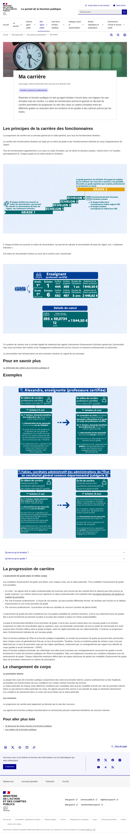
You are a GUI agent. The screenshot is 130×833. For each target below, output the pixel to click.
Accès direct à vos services (99, 5)
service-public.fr (88, 800)
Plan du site (7, 819)
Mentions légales (50, 819)
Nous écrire (120, 5)
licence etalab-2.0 (86, 830)
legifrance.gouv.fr (108, 800)
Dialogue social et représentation (75, 25)
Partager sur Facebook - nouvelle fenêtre (19, 747)
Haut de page (120, 746)
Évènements (50, 781)
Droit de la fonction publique (56, 25)
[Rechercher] (100, 12)
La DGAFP (16, 24)
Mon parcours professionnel (36, 35)
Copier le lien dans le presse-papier (34, 747)
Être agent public (42, 25)
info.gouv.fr (70, 800)
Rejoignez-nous (8, 781)
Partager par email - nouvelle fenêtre (26, 747)
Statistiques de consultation (79, 819)
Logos (95, 819)
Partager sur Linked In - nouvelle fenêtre (5, 747)
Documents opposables (30, 781)
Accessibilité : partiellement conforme (27, 819)
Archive (63, 819)
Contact (123, 819)
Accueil (6, 25)
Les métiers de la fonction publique (20, 729)
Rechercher (124, 12)
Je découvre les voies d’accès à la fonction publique (28, 726)
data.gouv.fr (70, 805)
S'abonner (9, 767)
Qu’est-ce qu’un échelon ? (17, 552)
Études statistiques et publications (93, 25)
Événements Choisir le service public (114, 25)
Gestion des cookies (14, 824)
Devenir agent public (29, 25)
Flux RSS (65, 781)
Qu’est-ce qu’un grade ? (16, 559)
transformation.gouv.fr (91, 805)
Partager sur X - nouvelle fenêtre (12, 747)
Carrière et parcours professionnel (33, 90)
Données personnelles (108, 819)
